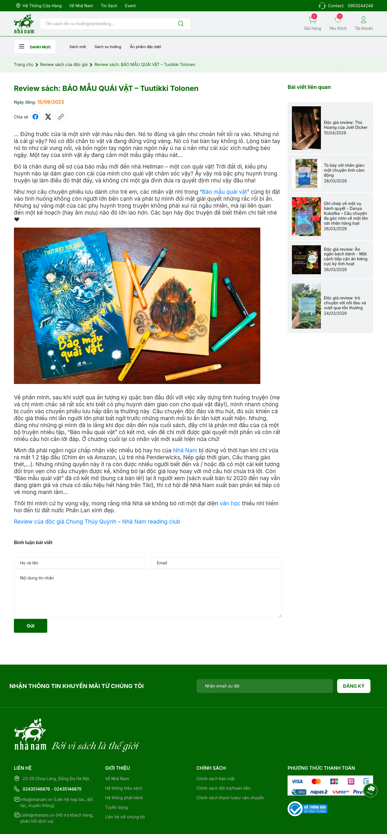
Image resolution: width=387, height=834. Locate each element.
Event (130, 5)
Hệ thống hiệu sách (123, 764)
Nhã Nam (185, 450)
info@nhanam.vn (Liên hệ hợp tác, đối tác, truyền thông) (56, 778)
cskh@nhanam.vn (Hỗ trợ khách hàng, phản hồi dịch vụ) (57, 794)
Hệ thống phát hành (124, 773)
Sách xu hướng (108, 46)
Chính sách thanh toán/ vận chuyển (230, 773)
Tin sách (109, 5)
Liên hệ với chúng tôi (125, 793)
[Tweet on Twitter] (48, 116)
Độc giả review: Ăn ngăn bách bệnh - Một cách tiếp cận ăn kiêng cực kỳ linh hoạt (345, 256)
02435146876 (36, 765)
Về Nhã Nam (81, 5)
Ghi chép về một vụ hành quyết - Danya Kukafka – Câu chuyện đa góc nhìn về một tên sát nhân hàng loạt (346, 213)
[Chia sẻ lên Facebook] (35, 116)
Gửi (30, 626)
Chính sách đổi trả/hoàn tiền (223, 764)
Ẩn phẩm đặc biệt (145, 46)
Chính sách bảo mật (216, 754)
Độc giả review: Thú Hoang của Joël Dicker (346, 125)
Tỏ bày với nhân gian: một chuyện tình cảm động (344, 170)
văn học (230, 503)
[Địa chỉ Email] (265, 686)
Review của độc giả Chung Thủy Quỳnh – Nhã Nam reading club (97, 521)
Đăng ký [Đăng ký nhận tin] (354, 686)
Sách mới (78, 46)
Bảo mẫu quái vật (224, 192)
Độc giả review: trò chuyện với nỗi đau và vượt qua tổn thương (345, 302)
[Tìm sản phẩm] (115, 24)
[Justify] (180, 24)
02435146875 (67, 765)
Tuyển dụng (116, 783)
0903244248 (360, 5)
